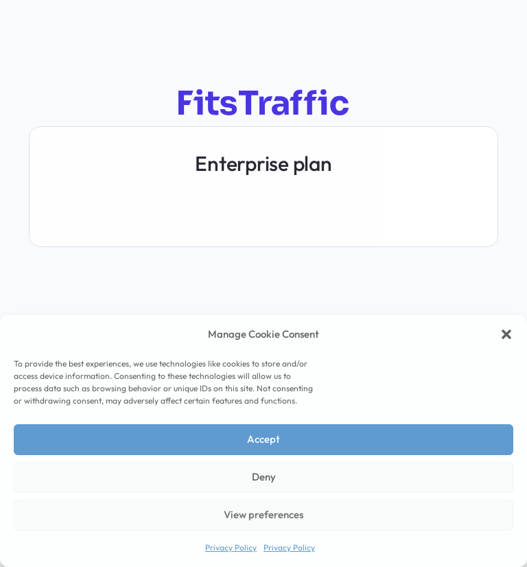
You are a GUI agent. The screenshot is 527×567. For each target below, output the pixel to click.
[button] (506, 334)
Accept (263, 438)
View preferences (263, 514)
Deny (264, 476)
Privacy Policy (231, 547)
